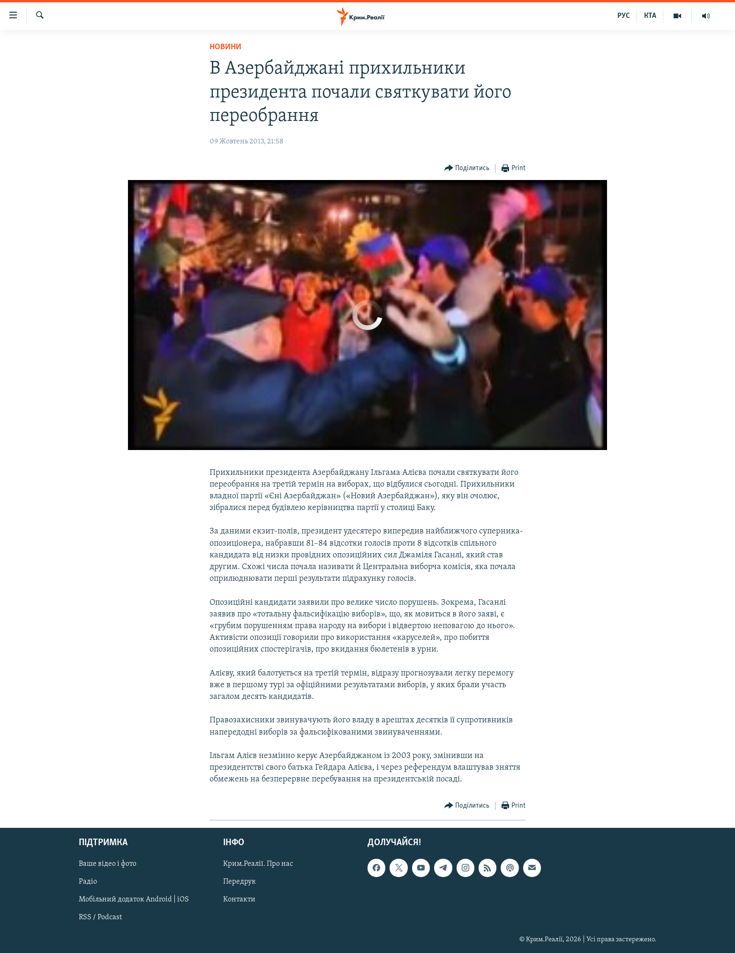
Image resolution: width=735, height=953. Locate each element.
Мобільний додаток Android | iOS (134, 899)
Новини (225, 47)
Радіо (88, 881)
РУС (623, 16)
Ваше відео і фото (107, 864)
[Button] (467, 168)
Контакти (239, 899)
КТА (650, 16)
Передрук (239, 881)
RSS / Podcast (100, 917)
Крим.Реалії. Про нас (258, 864)
